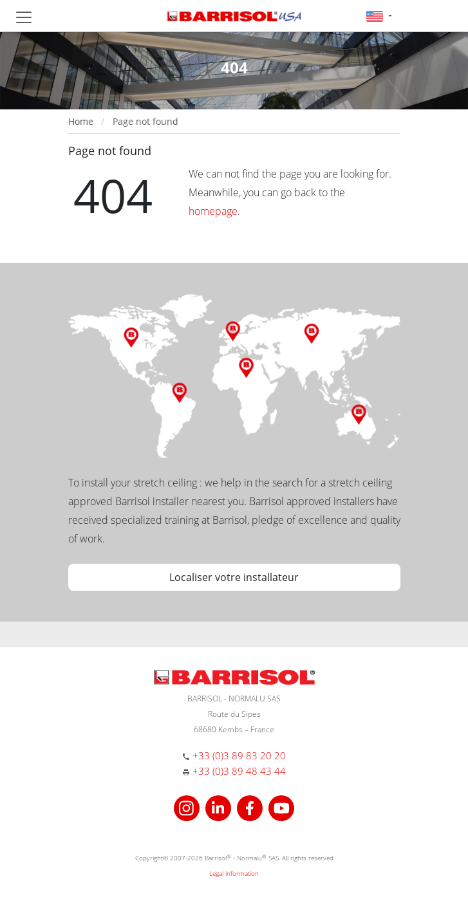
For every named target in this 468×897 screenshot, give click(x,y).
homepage (213, 211)
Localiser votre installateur (234, 577)
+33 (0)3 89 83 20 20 (239, 755)
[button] (379, 16)
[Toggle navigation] (23, 17)
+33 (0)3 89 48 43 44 (239, 770)
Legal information (234, 873)
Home (80, 121)
